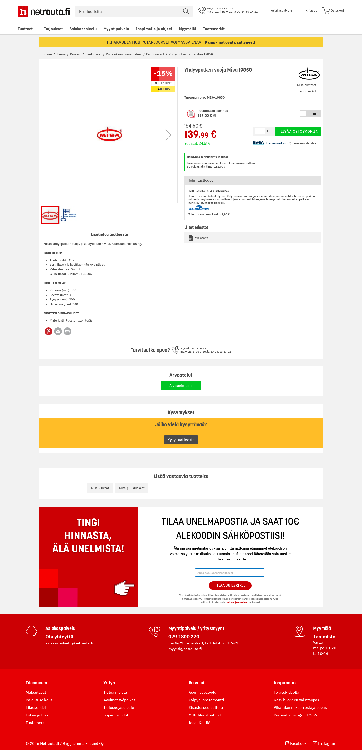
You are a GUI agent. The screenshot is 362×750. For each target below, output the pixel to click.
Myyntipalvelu (116, 28)
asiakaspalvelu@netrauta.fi (69, 643)
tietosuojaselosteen (237, 602)
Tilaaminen (36, 683)
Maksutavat (36, 692)
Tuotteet (25, 28)
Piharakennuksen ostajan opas (300, 707)
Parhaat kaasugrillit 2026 (296, 715)
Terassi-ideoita (286, 692)
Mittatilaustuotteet (205, 715)
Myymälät (187, 28)
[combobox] (134, 11)
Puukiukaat (93, 54)
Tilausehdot (36, 707)
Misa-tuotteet (306, 85)
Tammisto (324, 636)
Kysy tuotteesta (181, 439)
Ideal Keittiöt (200, 722)
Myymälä (322, 628)
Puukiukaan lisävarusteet (124, 54)
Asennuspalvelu (202, 692)
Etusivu (47, 54)
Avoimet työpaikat (119, 699)
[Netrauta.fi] (44, 11)
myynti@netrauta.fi (185, 648)
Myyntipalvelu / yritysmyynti (196, 628)
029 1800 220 (183, 636)
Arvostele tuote (181, 386)
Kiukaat (76, 54)
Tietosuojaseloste (118, 707)
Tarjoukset (53, 28)
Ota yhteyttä (59, 636)
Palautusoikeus (39, 699)
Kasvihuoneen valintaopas (296, 699)
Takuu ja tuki (37, 715)
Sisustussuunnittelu (206, 707)
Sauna (61, 54)
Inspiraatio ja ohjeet (154, 28)
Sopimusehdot (115, 715)
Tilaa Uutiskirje (230, 585)
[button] (214, 115)
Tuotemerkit (214, 28)
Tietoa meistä (115, 692)
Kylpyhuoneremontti (206, 699)
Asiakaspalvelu (83, 28)
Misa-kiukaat (100, 488)
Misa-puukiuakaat (132, 488)
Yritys (109, 683)
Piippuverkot (155, 54)
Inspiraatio (285, 683)
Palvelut (197, 683)
